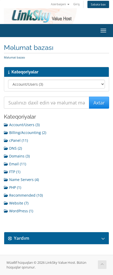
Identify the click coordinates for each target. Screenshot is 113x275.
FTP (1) (12, 171)
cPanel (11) (16, 140)
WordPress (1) (18, 210)
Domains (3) (17, 156)
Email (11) (15, 163)
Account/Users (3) (22, 124)
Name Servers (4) (21, 179)
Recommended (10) (23, 195)
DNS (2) (13, 148)
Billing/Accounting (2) (25, 132)
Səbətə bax (98, 4)
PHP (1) (12, 187)
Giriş (76, 4)
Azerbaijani (60, 4)
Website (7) (16, 203)
